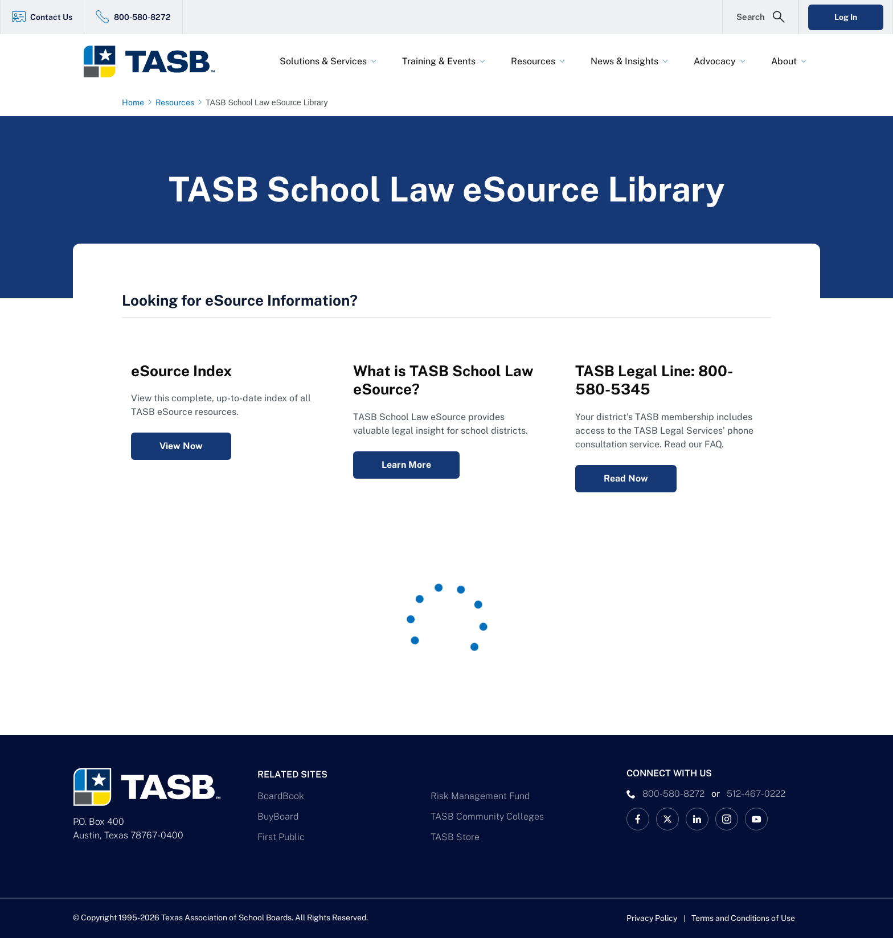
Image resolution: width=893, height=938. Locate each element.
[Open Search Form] (760, 17)
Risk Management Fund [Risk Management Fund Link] (480, 796)
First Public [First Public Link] (281, 837)
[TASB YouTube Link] (756, 819)
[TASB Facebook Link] (637, 819)
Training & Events (439, 61)
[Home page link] (135, 102)
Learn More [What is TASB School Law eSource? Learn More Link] (406, 464)
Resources (533, 61)
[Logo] (156, 61)
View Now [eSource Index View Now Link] (181, 446)
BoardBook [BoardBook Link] (280, 796)
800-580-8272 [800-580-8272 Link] (142, 17)
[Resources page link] (177, 102)
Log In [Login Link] (845, 17)
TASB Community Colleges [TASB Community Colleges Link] (487, 816)
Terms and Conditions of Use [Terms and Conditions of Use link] (743, 918)
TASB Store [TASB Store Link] (455, 837)
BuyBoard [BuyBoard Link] (277, 816)
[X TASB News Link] (667, 819)
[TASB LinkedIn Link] (697, 819)
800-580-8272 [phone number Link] (673, 793)
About (784, 61)
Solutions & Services (323, 61)
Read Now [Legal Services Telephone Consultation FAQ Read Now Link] (626, 478)
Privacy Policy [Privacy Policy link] (651, 918)
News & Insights (624, 61)
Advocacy (715, 61)
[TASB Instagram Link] (726, 819)
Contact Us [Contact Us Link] (51, 17)
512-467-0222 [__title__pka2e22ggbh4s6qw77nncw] (756, 793)
